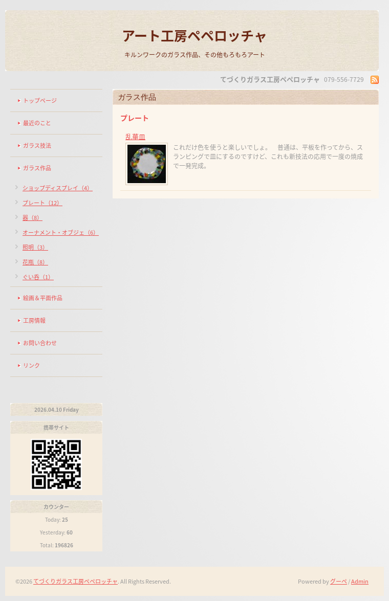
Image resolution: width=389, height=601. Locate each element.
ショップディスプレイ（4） (58, 188)
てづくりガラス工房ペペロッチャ (75, 581)
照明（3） (35, 247)
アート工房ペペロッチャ (194, 35)
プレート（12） (42, 202)
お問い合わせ (40, 343)
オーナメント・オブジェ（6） (61, 232)
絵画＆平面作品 (42, 298)
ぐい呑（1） (38, 277)
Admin (360, 581)
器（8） (32, 217)
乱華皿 (135, 136)
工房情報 (34, 320)
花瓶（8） (35, 262)
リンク (31, 365)
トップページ (40, 100)
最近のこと (37, 123)
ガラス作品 (37, 168)
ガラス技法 (37, 145)
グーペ (338, 581)
